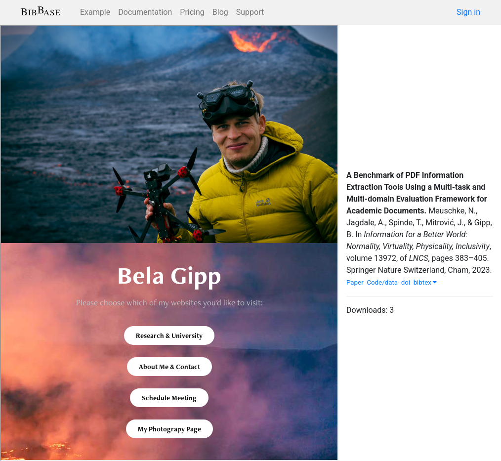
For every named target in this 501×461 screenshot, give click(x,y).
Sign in (468, 12)
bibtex (425, 282)
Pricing (192, 12)
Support (250, 12)
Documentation (145, 12)
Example (95, 12)
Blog (220, 12)
